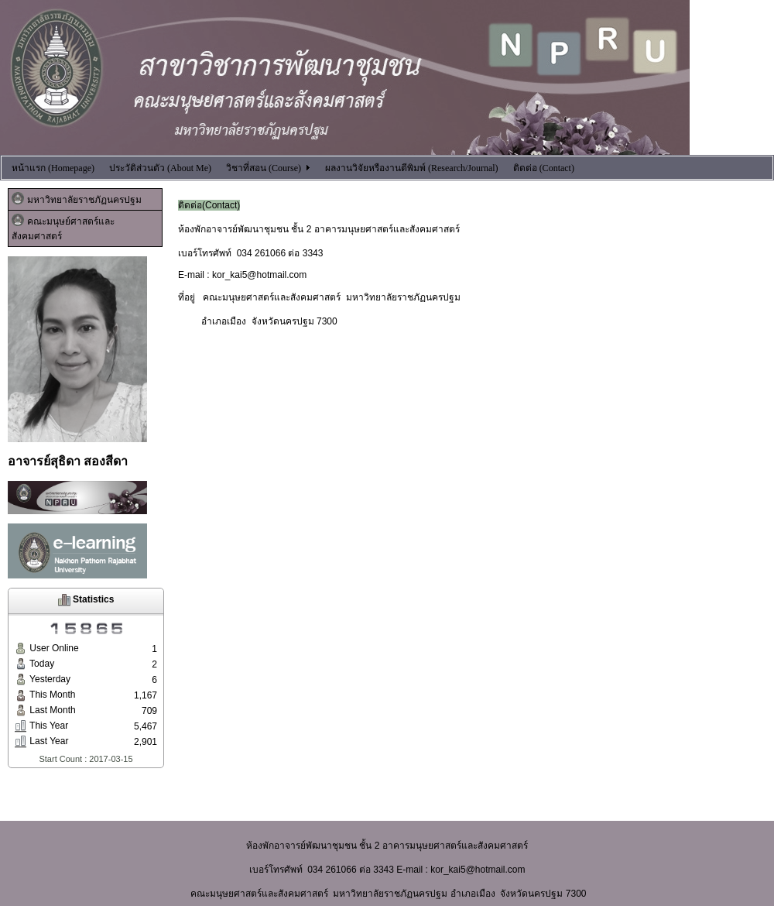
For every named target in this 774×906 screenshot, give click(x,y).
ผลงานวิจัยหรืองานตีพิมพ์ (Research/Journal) (411, 168)
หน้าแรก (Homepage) (53, 168)
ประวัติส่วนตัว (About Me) (160, 168)
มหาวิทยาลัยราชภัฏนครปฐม (77, 198)
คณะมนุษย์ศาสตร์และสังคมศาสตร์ (63, 228)
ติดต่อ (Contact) (543, 168)
